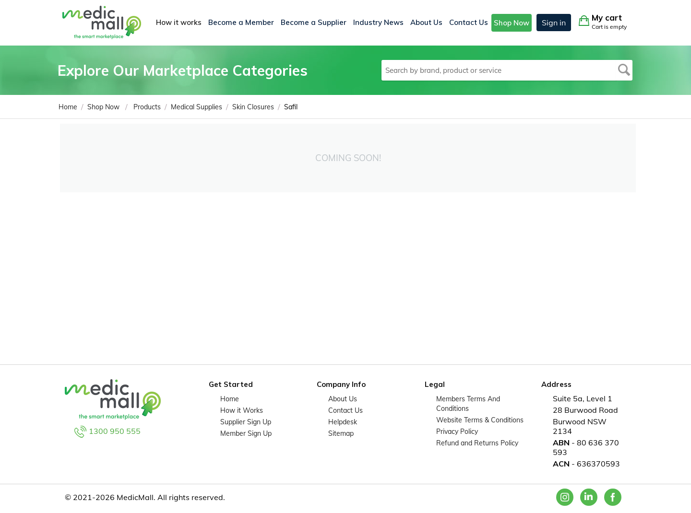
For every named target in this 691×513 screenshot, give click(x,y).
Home (229, 399)
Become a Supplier (313, 22)
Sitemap (341, 433)
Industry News (378, 22)
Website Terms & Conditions (480, 420)
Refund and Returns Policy (477, 443)
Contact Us (468, 22)
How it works (179, 22)
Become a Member (241, 22)
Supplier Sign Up (245, 422)
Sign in (554, 22)
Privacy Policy (457, 431)
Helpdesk (342, 422)
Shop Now (511, 22)
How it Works (241, 410)
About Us (426, 22)
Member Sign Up (246, 433)
